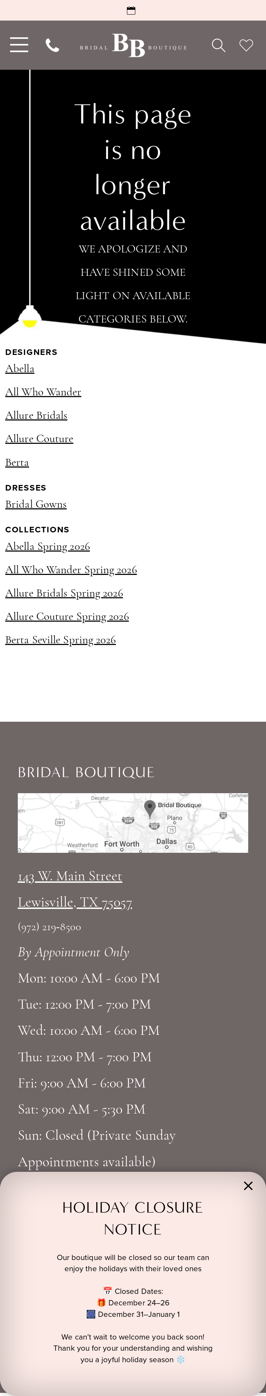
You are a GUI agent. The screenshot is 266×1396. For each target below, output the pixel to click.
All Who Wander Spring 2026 (71, 570)
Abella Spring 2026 (47, 547)
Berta (17, 463)
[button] (248, 1189)
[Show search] (219, 45)
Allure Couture (39, 439)
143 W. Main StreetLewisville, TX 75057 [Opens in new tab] (75, 890)
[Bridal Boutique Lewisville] (133, 45)
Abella (20, 369)
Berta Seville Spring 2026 (60, 640)
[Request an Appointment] (133, 10)
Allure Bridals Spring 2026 (64, 593)
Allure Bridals (36, 416)
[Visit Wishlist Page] (246, 45)
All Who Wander (43, 392)
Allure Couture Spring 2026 (67, 617)
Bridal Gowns (36, 504)
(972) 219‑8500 (49, 927)
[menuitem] (18, 45)
